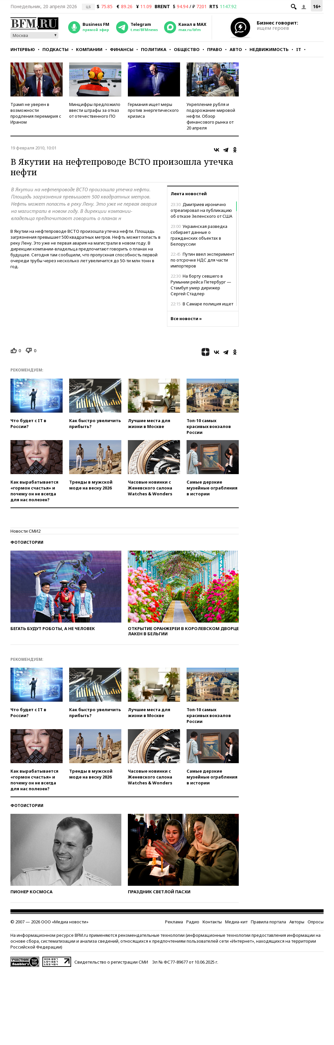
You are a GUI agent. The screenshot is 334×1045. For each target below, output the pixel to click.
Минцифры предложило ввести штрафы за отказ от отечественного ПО (94, 110)
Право (214, 49)
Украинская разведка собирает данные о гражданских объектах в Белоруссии (199, 235)
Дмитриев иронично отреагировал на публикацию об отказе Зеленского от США (201, 210)
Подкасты (55, 49)
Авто (236, 49)
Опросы (316, 922)
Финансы (121, 49)
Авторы (296, 922)
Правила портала (268, 922)
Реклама (174, 922)
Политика (153, 49)
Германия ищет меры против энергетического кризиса (153, 110)
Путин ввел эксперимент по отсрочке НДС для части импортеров (202, 260)
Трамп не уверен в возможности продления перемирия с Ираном (35, 113)
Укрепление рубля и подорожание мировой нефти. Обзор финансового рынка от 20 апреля (211, 116)
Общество (187, 49)
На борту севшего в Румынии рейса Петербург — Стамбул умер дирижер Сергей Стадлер (201, 285)
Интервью (22, 49)
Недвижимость (269, 49)
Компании (89, 49)
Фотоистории (26, 542)
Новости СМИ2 (25, 531)
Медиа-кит (236, 922)
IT (298, 49)
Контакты (212, 922)
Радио (192, 922)
